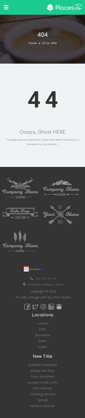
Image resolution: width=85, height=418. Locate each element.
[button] (6, 7)
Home (32, 43)
